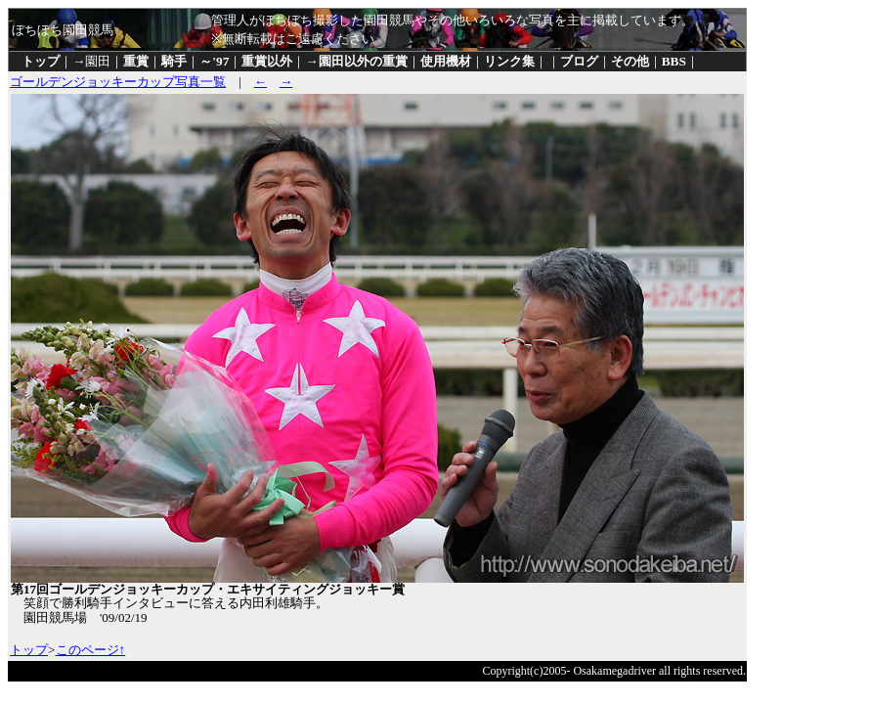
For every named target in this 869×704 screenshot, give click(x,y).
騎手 (174, 61)
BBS (674, 61)
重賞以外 (266, 61)
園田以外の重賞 (363, 61)
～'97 (214, 61)
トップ (41, 61)
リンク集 (509, 61)
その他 (630, 61)
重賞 (136, 61)
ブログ (579, 61)
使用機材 (445, 61)
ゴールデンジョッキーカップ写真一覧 (118, 81)
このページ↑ (91, 649)
